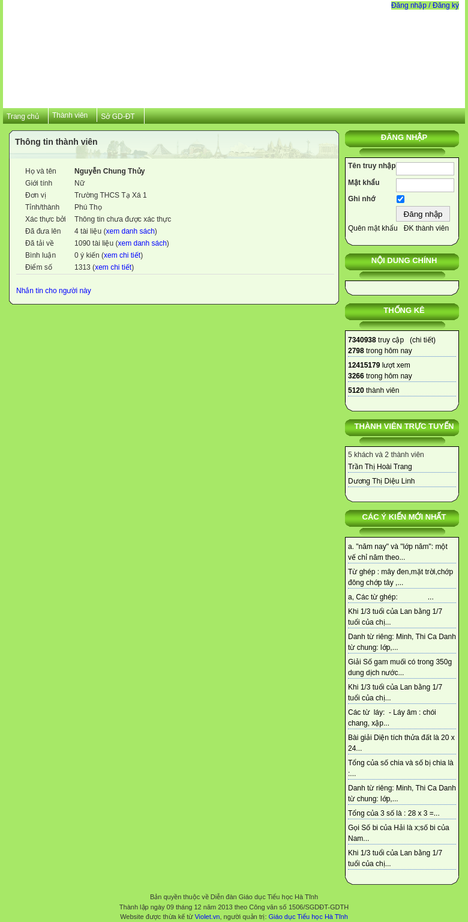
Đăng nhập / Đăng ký (425, 5)
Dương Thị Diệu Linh (381, 481)
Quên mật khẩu (373, 228)
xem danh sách (130, 231)
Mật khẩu (364, 182)
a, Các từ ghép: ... (391, 597)
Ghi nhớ (361, 199)
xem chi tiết (122, 255)
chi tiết (422, 340)
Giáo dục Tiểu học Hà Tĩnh (308, 916)
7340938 (362, 340)
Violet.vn (207, 916)
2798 (356, 351)
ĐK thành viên (426, 228)
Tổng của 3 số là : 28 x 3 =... (394, 813)
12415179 (364, 365)
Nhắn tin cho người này (53, 291)
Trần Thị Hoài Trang (380, 467)
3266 (356, 376)
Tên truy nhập (372, 166)
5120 (356, 390)
